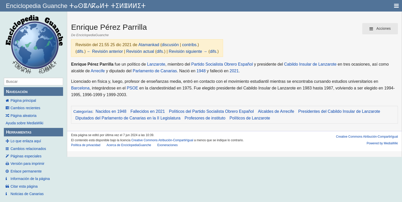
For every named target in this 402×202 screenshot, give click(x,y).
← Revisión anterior (105, 51)
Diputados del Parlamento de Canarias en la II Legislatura (127, 118)
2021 (234, 71)
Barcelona (80, 88)
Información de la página (30, 179)
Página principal (23, 100)
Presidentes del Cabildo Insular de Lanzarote (339, 111)
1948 (201, 71)
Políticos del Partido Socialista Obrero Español (211, 111)
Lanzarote (156, 64)
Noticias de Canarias (27, 194)
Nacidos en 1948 (111, 111)
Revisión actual (140, 51)
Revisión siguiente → (188, 51)
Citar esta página (24, 186)
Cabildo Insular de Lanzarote (310, 64)
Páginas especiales (26, 156)
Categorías (82, 111)
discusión (170, 45)
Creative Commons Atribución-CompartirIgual (162, 140)
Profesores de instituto (205, 118)
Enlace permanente (26, 171)
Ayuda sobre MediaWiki (24, 123)
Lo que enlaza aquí (26, 141)
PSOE (132, 88)
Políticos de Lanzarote (249, 118)
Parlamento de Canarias (155, 71)
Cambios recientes (25, 108)
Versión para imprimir (27, 163)
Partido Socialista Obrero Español (222, 64)
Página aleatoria (23, 116)
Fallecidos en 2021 (147, 111)
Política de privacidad (85, 145)
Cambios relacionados (28, 149)
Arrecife (98, 71)
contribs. (189, 45)
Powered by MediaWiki (382, 143)
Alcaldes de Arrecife (276, 111)
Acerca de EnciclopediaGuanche (128, 145)
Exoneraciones (167, 145)
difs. (80, 51)
